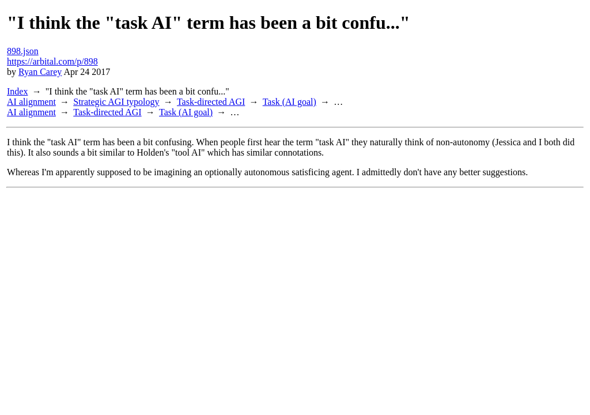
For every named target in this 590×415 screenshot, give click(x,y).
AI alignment (31, 102)
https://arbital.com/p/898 (52, 61)
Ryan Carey (40, 72)
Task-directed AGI (211, 102)
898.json (23, 51)
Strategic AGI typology (116, 102)
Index (17, 91)
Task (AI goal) (289, 102)
